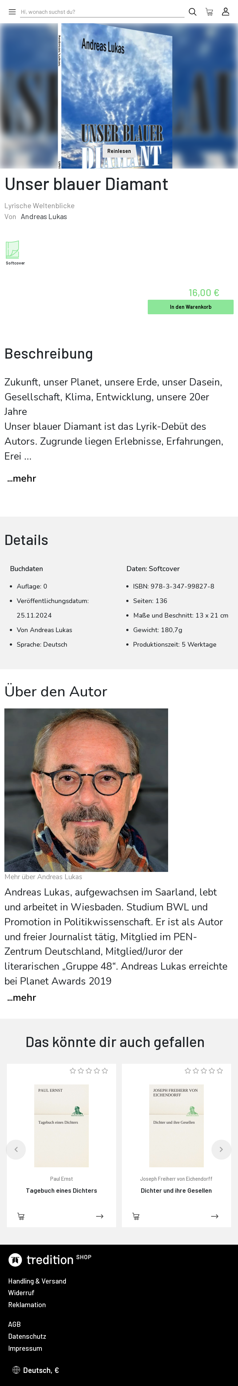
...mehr (21, 478)
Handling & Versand (37, 1281)
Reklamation (27, 1304)
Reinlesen (119, 151)
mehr (21, 998)
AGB (14, 1324)
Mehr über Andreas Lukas (43, 877)
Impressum (25, 1348)
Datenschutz (27, 1336)
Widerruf (21, 1292)
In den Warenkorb (190, 307)
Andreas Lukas (44, 216)
